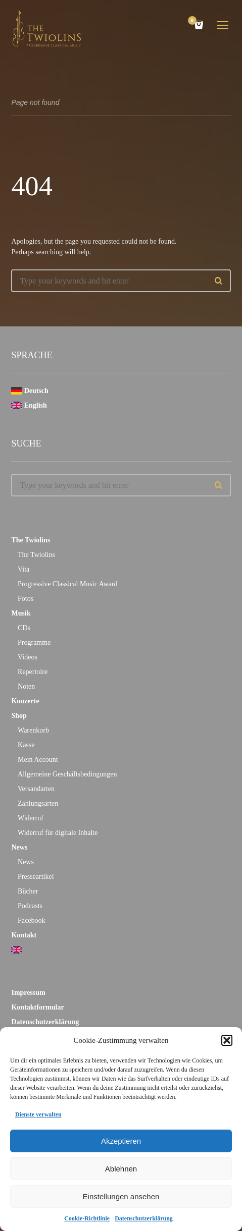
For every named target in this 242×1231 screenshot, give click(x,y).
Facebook (31, 920)
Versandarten (36, 789)
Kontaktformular (37, 1007)
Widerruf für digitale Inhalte (58, 832)
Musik (20, 613)
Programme (34, 642)
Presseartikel (36, 876)
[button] (227, 1040)
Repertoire (32, 672)
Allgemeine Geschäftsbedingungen (67, 774)
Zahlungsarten (38, 803)
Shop (18, 715)
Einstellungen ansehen (121, 1196)
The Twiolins (30, 540)
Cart (194, 21)
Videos (27, 657)
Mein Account (38, 759)
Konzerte (25, 701)
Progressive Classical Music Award (67, 584)
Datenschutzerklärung (144, 1218)
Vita (23, 569)
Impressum (28, 992)
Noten (26, 686)
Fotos (25, 598)
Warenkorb (33, 730)
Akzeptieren (121, 1141)
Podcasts (30, 906)
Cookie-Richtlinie (87, 1218)
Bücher (28, 891)
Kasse (26, 745)
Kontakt (23, 935)
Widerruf (30, 818)
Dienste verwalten (38, 1114)
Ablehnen (121, 1168)
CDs (24, 628)
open (223, 25)
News (19, 847)
